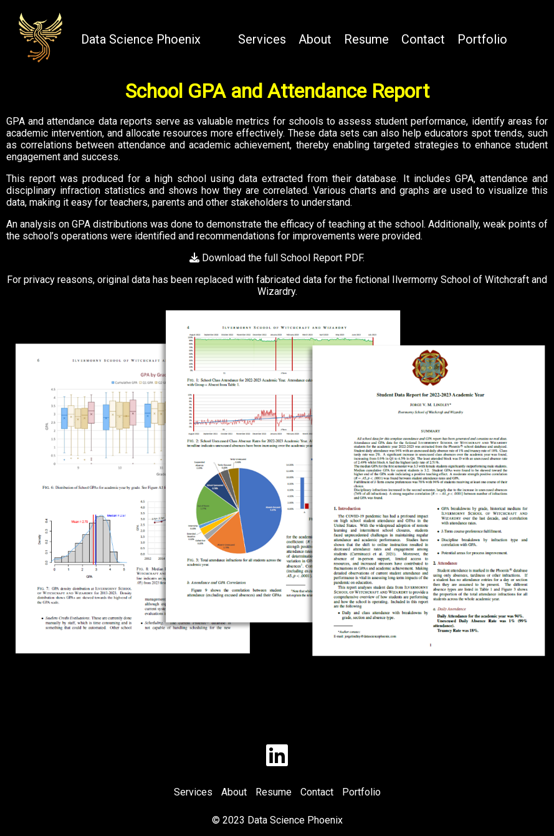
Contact (423, 39)
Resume (366, 39)
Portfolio (482, 39)
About (315, 39)
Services (262, 39)
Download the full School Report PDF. (277, 258)
